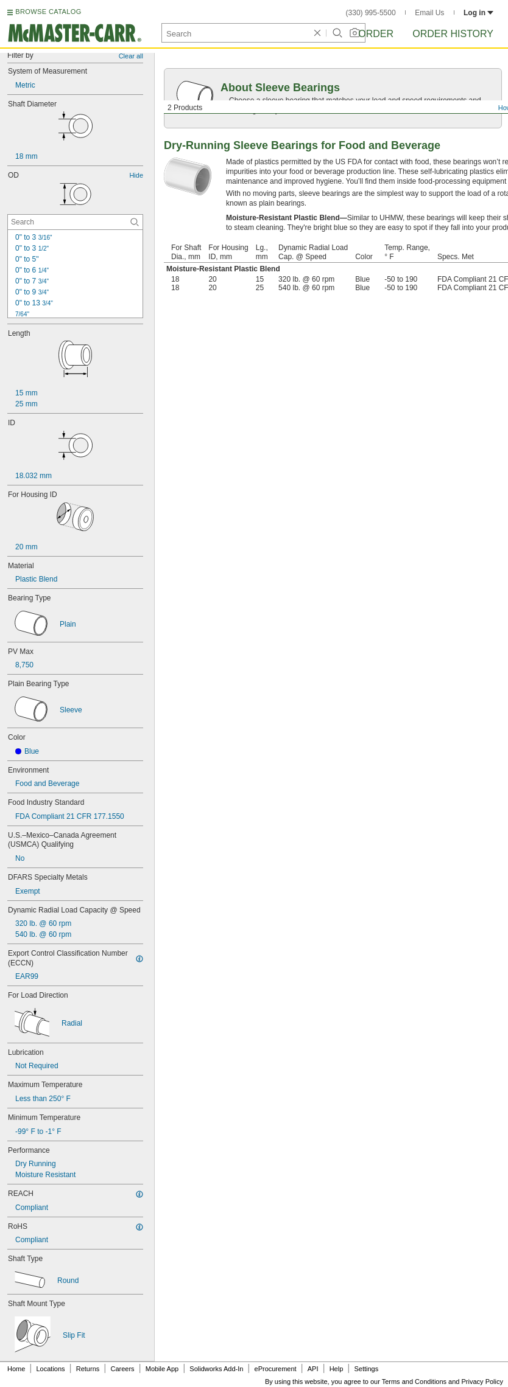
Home (16, 1368)
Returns (88, 1368)
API (313, 1368)
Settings (366, 1368)
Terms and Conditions (414, 1381)
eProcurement (276, 1368)
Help (337, 1368)
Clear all (131, 56)
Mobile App (162, 1368)
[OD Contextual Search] (75, 222)
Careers (122, 1368)
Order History (452, 34)
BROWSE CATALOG (48, 11)
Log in (478, 13)
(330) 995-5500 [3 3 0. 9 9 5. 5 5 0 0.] (371, 13)
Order (375, 34)
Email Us (429, 13)
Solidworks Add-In (216, 1368)
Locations (51, 1368)
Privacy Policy (482, 1381)
